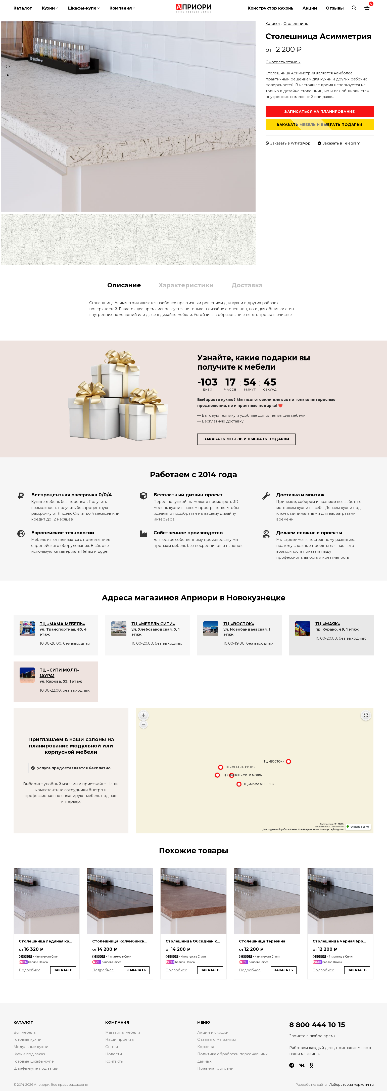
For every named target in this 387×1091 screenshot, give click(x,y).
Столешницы (296, 23)
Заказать (63, 970)
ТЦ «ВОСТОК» (238, 623)
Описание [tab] (124, 284)
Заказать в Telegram (339, 142)
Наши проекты (119, 1039)
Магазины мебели (122, 1032)
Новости (113, 1054)
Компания (121, 8)
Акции (310, 8)
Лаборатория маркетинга (351, 1084)
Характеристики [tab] (186, 284)
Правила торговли (215, 1068)
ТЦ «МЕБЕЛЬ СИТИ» (153, 623)
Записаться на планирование (319, 111)
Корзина (205, 1046)
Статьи (111, 1046)
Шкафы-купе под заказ (36, 1068)
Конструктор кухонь (271, 8)
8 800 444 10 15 (317, 1024)
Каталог (23, 8)
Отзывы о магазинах (216, 1039)
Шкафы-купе (82, 8)
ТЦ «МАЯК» (327, 623)
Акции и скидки (212, 1032)
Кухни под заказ (29, 1054)
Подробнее (29, 970)
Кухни (48, 8)
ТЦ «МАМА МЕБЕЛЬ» (62, 623)
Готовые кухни (27, 1039)
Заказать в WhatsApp (288, 142)
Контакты (114, 1061)
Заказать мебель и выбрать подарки (319, 124)
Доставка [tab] (246, 284)
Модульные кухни (31, 1046)
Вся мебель (24, 1032)
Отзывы (335, 8)
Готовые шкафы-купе (34, 1061)
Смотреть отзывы (283, 61)
